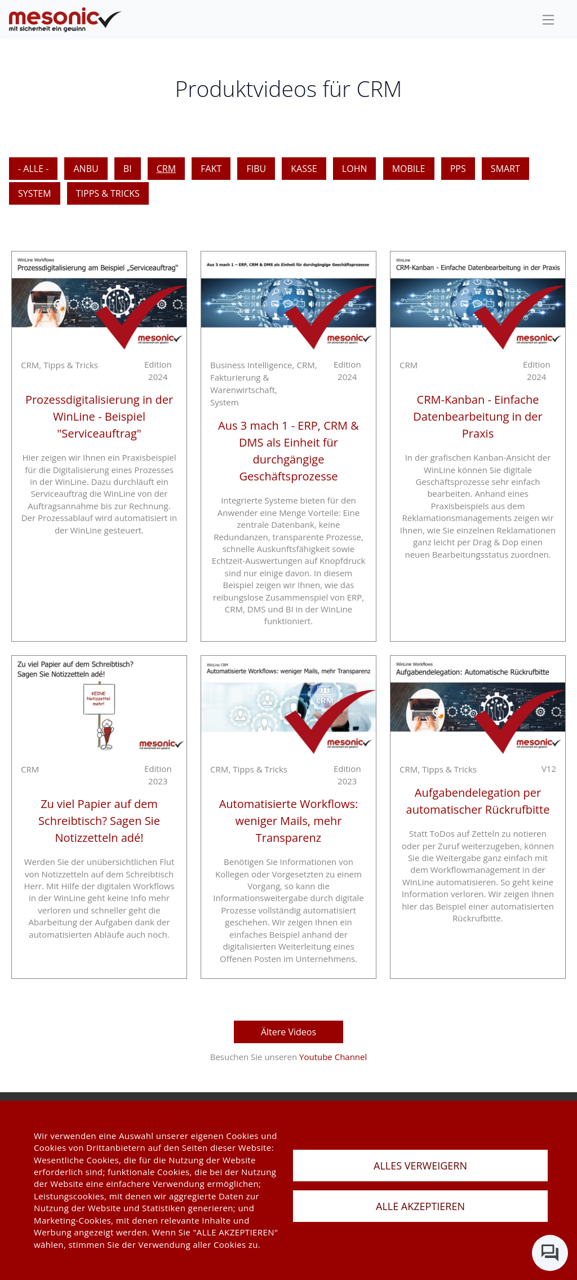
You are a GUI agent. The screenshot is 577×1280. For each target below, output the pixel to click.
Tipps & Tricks (108, 193)
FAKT (211, 168)
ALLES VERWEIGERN (420, 1165)
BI (127, 168)
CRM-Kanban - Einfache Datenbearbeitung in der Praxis (477, 416)
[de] (65, 20)
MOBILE (408, 168)
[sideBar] (548, 19)
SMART (505, 168)
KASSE (304, 168)
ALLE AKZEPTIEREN (420, 1206)
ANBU (85, 168)
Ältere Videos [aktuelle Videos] (288, 1032)
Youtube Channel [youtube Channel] (333, 1056)
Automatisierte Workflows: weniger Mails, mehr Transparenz (288, 820)
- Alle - (33, 168)
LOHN (354, 168)
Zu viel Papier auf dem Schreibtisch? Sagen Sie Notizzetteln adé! (99, 820)
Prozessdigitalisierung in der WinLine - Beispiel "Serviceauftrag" (99, 416)
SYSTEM (34, 193)
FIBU (256, 168)
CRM (166, 168)
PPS (458, 168)
